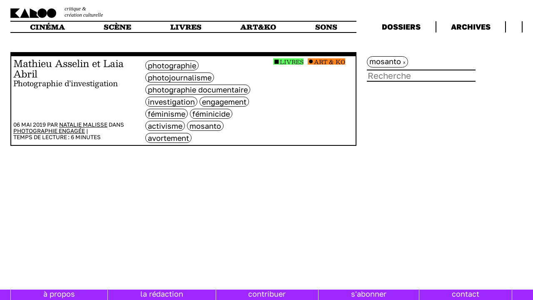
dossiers (401, 26)
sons (326, 27)
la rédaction (161, 293)
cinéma (47, 27)
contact (465, 293)
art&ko (258, 27)
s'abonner (368, 293)
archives (471, 26)
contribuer (267, 293)
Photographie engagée (49, 131)
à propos (59, 293)
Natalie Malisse (83, 124)
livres (186, 27)
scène (117, 27)
